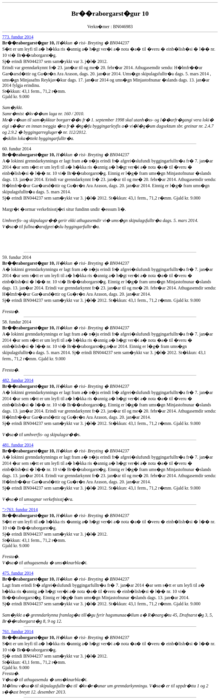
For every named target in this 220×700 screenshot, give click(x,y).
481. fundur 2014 (17, 445)
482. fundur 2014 (17, 380)
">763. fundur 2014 (20, 509)
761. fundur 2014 (17, 631)
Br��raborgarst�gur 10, (29, 42)
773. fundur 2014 (17, 37)
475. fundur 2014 (17, 573)
